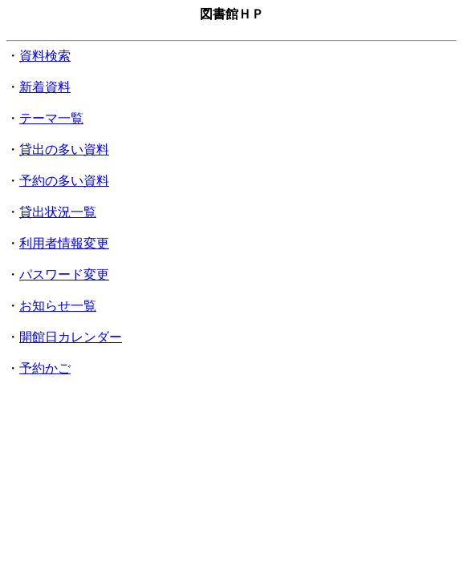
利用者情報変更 (64, 243)
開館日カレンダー (70, 337)
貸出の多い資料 (64, 149)
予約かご (45, 368)
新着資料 (45, 87)
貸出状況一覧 (57, 212)
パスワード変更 (64, 274)
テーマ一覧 (51, 118)
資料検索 (45, 56)
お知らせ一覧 (57, 306)
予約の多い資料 (64, 181)
